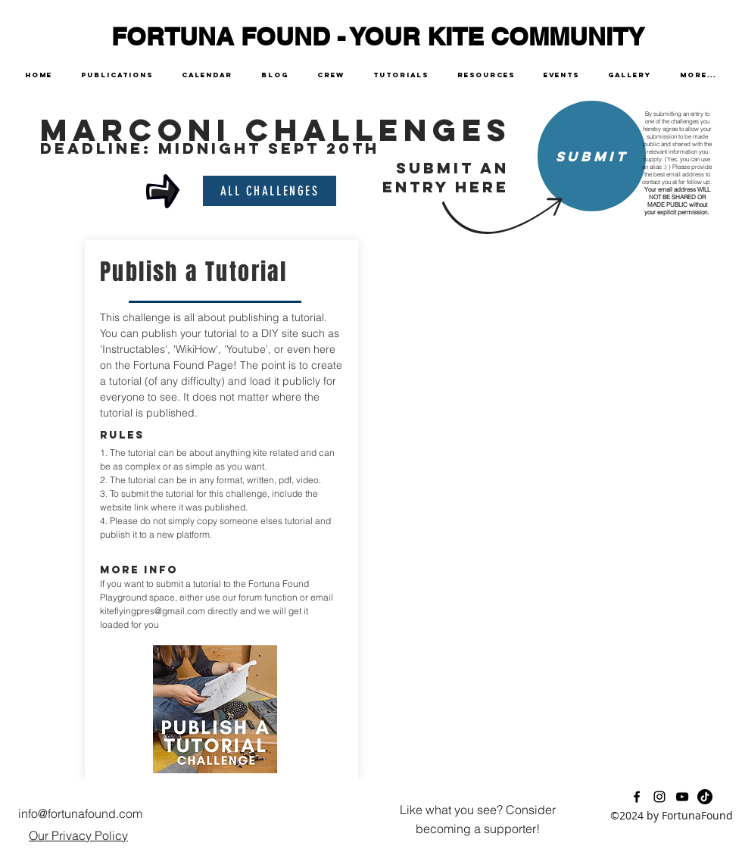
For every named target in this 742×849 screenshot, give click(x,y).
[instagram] (659, 796)
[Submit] (592, 156)
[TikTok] (704, 796)
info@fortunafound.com (80, 813)
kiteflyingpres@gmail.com (152, 610)
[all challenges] (269, 191)
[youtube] (682, 796)
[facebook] (636, 796)
